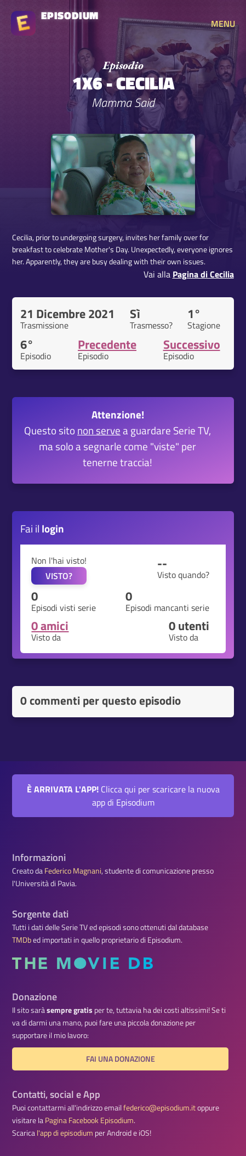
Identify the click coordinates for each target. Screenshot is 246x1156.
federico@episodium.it (159, 1108)
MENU (223, 23)
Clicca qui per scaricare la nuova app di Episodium (123, 796)
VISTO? (58, 575)
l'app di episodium (65, 1133)
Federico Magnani (72, 871)
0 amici (49, 625)
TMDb (21, 940)
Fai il (42, 528)
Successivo (191, 344)
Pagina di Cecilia (203, 274)
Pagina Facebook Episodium (89, 1120)
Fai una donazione (120, 1059)
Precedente (107, 344)
